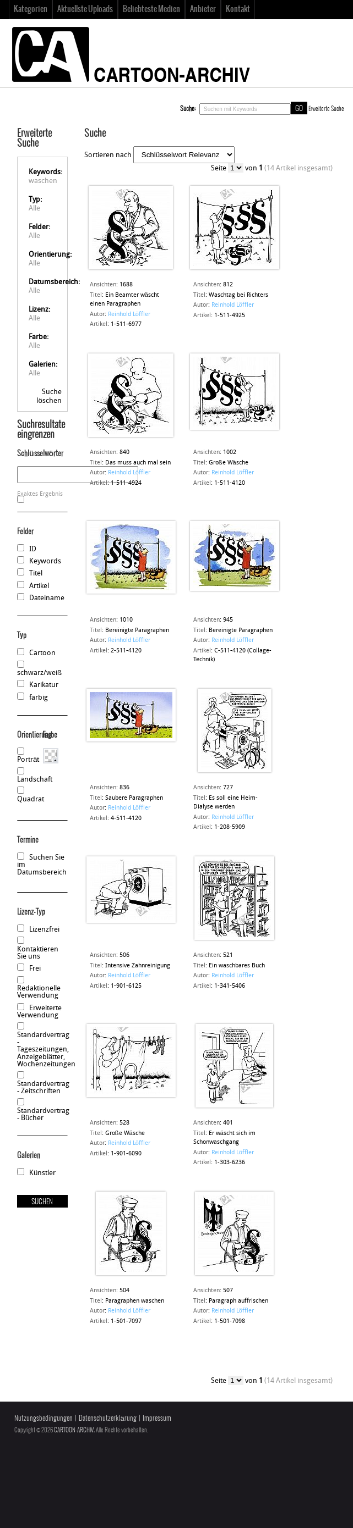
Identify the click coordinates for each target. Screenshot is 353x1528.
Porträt (28, 759)
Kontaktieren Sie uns (37, 953)
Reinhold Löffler (129, 315)
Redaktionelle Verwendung (39, 992)
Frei (35, 968)
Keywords (45, 561)
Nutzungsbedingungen (43, 1418)
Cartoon (42, 653)
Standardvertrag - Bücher (43, 1115)
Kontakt (238, 9)
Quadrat (30, 799)
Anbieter (203, 9)
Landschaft (34, 779)
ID (32, 549)
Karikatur (43, 685)
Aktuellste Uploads (85, 9)
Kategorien (30, 9)
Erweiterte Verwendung (39, 1012)
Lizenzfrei (44, 929)
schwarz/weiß (39, 673)
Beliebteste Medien (151, 9)
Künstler (42, 1173)
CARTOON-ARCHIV (74, 1430)
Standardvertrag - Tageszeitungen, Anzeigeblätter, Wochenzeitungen (46, 1050)
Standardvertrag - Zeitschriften (43, 1088)
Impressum (157, 1418)
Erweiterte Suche (326, 109)
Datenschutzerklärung (108, 1418)
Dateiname (46, 598)
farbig (38, 697)
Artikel (39, 586)
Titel (35, 573)
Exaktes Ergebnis (40, 494)
